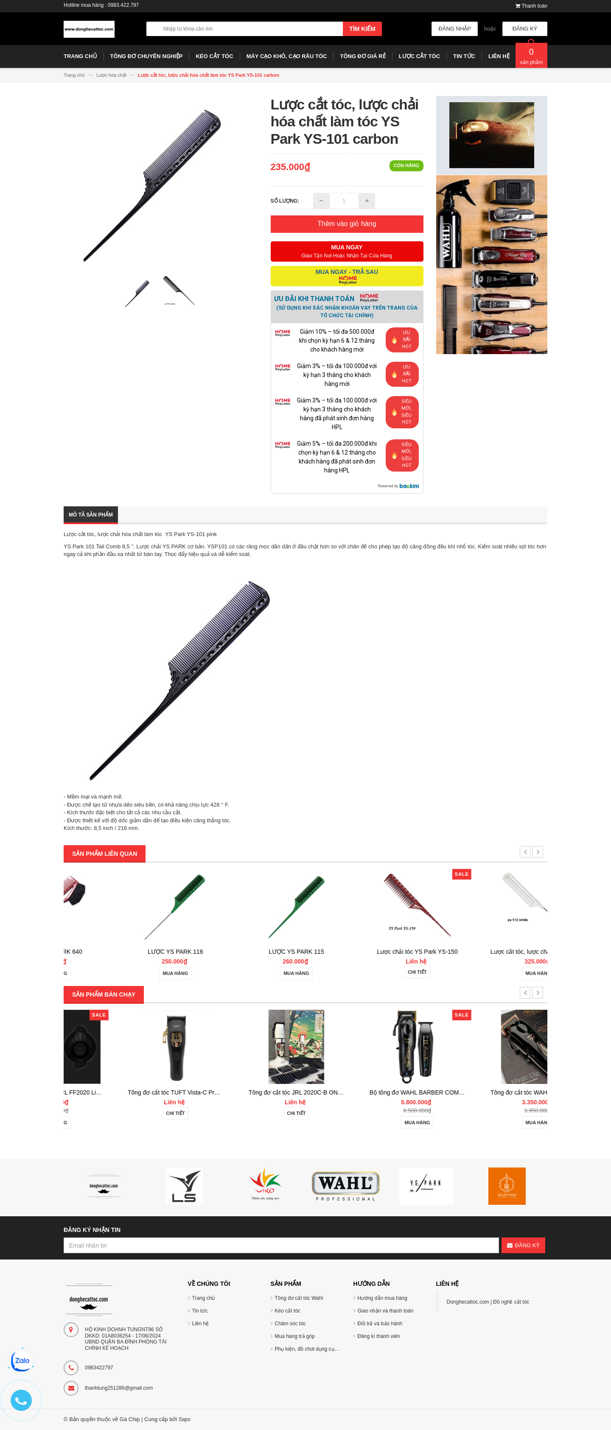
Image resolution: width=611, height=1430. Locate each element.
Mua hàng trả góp (295, 1336)
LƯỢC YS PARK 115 (365, 951)
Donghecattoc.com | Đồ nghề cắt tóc (488, 1302)
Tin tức (200, 1311)
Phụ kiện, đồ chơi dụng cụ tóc (308, 1349)
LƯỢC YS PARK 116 (244, 951)
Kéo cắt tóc (287, 1311)
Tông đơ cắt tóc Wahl (299, 1298)
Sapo (185, 1419)
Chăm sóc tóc (290, 1324)
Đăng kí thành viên (379, 1336)
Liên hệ (200, 1324)
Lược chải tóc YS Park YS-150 (486, 951)
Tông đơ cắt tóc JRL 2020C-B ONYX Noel (373, 1092)
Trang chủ (203, 1298)
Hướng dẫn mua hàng (382, 1298)
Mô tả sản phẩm (91, 515)
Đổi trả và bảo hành (380, 1324)
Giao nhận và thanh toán (386, 1311)
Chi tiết (486, 972)
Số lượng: (285, 201)
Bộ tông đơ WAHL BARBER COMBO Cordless (500, 1092)
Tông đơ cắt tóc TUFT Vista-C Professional (254, 1092)
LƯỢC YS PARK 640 (123, 951)
